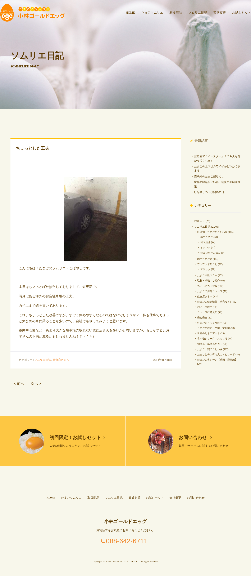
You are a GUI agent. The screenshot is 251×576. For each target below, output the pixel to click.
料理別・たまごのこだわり (212, 232)
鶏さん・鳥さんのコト (209, 344)
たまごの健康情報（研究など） (214, 301)
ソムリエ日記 (197, 12)
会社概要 (175, 497)
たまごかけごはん (210, 252)
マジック (205, 269)
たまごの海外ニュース (209, 291)
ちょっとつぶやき (207, 286)
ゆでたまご (206, 237)
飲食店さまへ (61, 359)
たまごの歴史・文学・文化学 (213, 328)
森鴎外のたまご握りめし (209, 176)
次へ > (36, 384)
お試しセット (241, 12)
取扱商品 (175, 12)
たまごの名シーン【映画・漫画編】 (217, 359)
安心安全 (202, 317)
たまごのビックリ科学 (209, 322)
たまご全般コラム (207, 275)
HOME (130, 12)
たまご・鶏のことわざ (209, 349)
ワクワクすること (207, 264)
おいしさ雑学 (204, 306)
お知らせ (199, 221)
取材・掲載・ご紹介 (208, 280)
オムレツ (205, 247)
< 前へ (19, 384)
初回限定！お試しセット (77, 437)
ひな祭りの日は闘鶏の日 (209, 192)
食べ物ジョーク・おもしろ (212, 338)
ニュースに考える (207, 312)
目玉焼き (205, 242)
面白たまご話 (204, 259)
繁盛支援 (219, 12)
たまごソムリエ (152, 12)
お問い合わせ (195, 437)
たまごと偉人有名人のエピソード (216, 354)
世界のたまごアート (208, 333)
